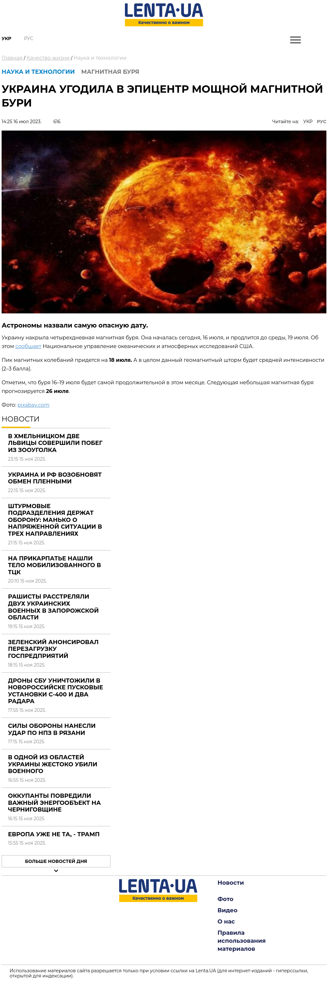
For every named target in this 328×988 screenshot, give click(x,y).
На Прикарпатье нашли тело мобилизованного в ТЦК (54, 565)
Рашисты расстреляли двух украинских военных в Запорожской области (53, 607)
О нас (226, 921)
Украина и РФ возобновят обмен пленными (55, 478)
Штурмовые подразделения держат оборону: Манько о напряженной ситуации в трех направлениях (55, 520)
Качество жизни (48, 58)
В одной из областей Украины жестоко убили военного (52, 764)
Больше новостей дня (56, 861)
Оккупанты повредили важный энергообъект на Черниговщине (54, 802)
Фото (225, 899)
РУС (321, 121)
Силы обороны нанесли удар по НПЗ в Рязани (52, 729)
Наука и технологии (100, 58)
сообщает (28, 346)
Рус (28, 38)
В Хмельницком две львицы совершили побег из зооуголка (55, 443)
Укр (6, 38)
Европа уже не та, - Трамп (54, 834)
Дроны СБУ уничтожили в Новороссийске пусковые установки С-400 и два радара (55, 691)
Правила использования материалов (241, 940)
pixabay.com (33, 405)
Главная (12, 58)
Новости (230, 882)
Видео (227, 910)
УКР (308, 121)
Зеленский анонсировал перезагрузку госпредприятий (53, 649)
